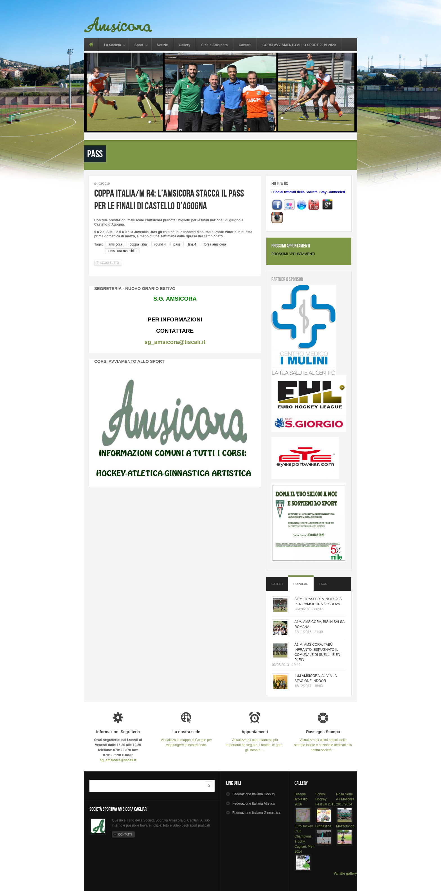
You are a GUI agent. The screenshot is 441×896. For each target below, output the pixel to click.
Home (91, 44)
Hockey (253, 794)
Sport (138, 45)
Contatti (245, 45)
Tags (323, 584)
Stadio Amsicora (214, 45)
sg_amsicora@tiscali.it (175, 342)
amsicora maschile (122, 251)
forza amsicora (215, 244)
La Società (112, 45)
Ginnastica (323, 826)
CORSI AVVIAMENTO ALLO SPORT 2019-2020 (299, 45)
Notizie (162, 45)
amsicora (115, 244)
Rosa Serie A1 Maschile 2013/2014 (345, 799)
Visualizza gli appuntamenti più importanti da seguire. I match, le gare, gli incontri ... (255, 741)
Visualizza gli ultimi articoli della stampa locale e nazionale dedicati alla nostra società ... (323, 741)
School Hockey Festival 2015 (325, 799)
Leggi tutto (111, 262)
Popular (301, 584)
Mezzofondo (345, 826)
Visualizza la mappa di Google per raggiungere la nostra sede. (186, 738)
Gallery (184, 45)
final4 (192, 244)
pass (177, 244)
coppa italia (138, 244)
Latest (277, 584)
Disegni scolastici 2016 (301, 799)
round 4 (160, 244)
